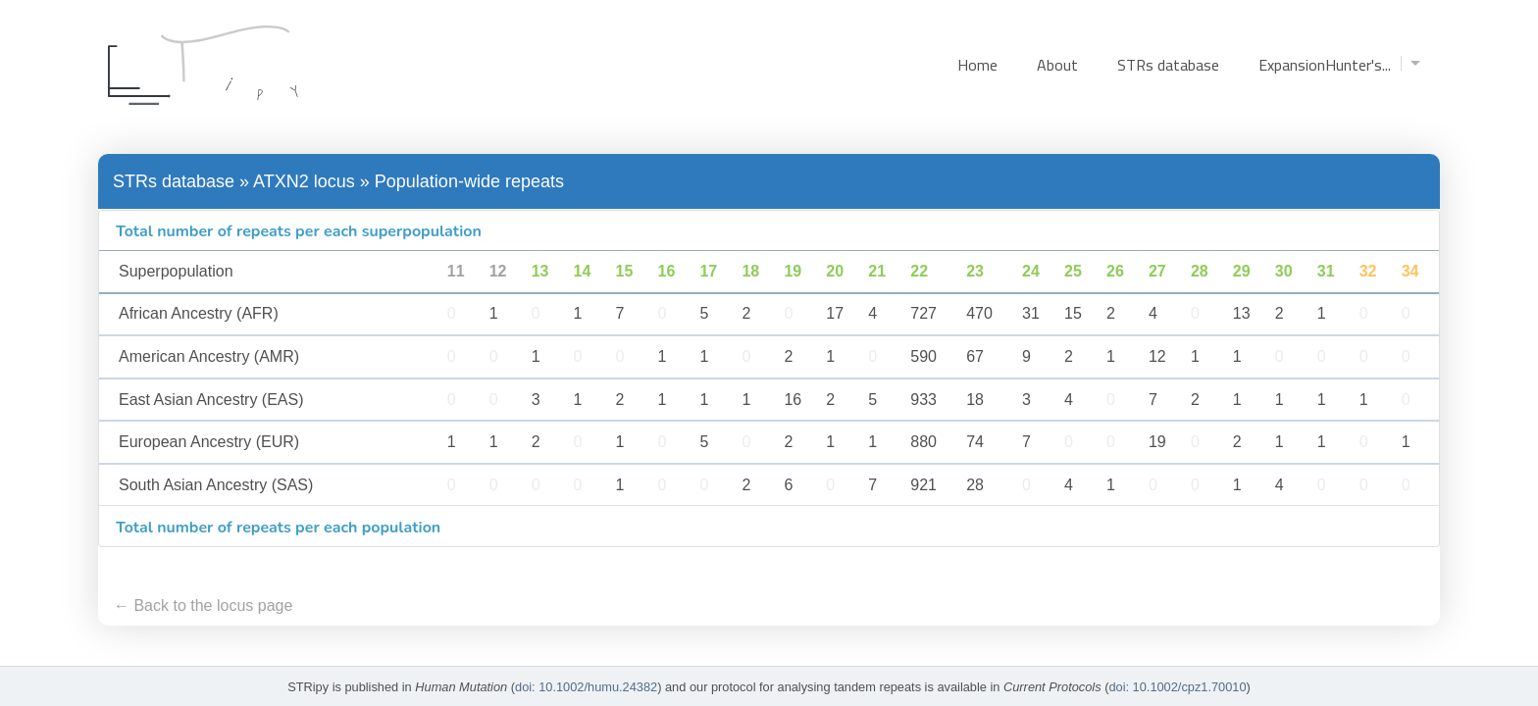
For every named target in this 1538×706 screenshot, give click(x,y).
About (1057, 64)
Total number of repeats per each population (278, 527)
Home (977, 64)
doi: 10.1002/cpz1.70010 (1177, 687)
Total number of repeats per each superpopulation (299, 231)
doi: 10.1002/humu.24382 (586, 687)
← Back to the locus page (203, 605)
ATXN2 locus (304, 181)
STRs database (1168, 64)
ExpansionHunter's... (1339, 64)
